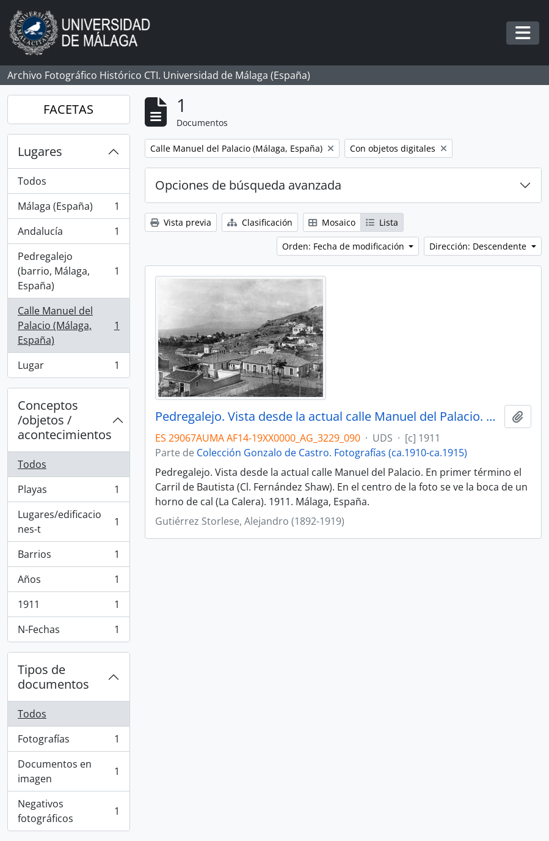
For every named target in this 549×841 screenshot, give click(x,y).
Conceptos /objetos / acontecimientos (65, 420)
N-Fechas (68, 632)
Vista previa (180, 222)
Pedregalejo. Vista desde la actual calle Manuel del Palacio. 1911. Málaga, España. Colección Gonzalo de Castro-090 (327, 416)
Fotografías (68, 742)
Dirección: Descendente (479, 246)
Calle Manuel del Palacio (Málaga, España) (68, 325)
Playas (68, 492)
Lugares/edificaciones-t (68, 522)
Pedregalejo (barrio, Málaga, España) (68, 271)
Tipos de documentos (53, 676)
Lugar (68, 367)
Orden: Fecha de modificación (344, 246)
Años (68, 582)
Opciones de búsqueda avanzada (248, 185)
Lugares (40, 151)
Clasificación (260, 222)
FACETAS (68, 109)
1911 (68, 607)
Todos (32, 181)
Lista (382, 222)
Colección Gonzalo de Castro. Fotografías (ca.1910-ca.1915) (332, 452)
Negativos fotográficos (68, 811)
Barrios (68, 557)
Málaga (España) (68, 209)
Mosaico (331, 222)
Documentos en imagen (68, 771)
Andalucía (68, 234)
